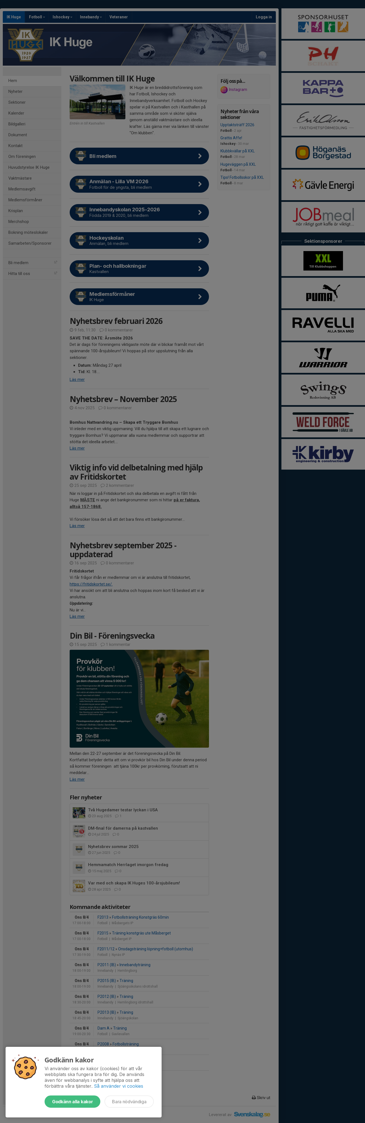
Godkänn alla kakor (72, 1101)
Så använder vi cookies (118, 1086)
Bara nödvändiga (129, 1101)
